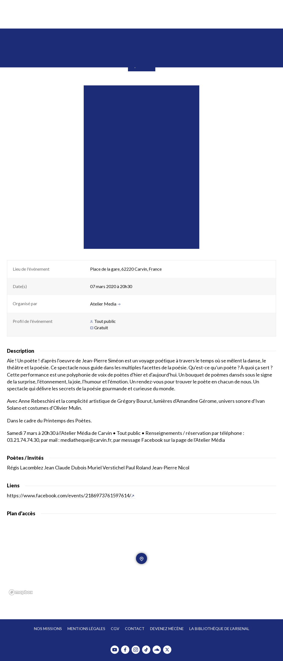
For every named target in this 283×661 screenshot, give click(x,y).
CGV (115, 628)
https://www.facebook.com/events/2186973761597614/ (70, 495)
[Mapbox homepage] (21, 592)
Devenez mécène (167, 628)
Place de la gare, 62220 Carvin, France (126, 268)
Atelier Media (105, 304)
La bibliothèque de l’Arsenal (219, 628)
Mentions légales (86, 628)
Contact (135, 628)
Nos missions (48, 628)
